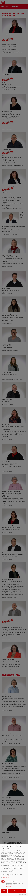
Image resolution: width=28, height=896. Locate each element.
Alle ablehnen (4, 891)
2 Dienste (8, 886)
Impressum (6, 877)
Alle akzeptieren (23, 891)
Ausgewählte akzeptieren (13, 891)
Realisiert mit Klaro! (22, 894)
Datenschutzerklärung (6, 876)
